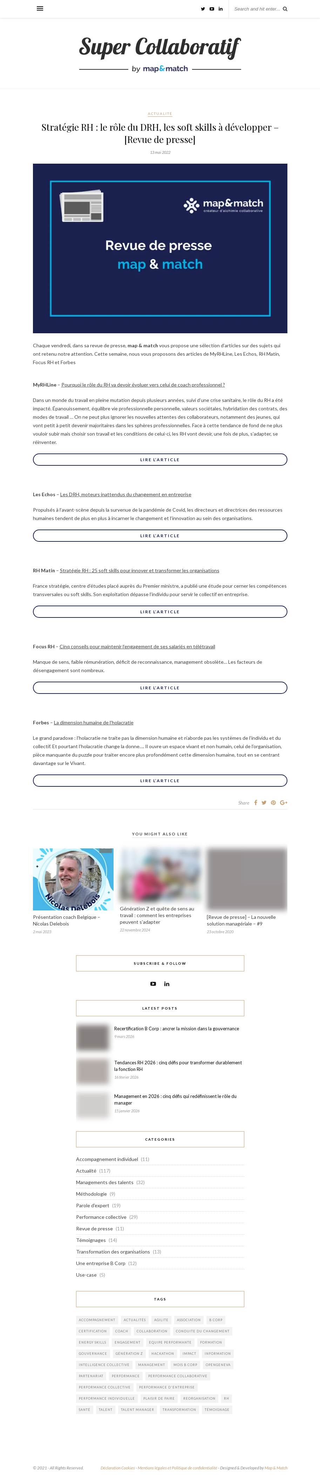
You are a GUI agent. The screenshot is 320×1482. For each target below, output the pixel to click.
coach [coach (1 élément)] (121, 1331)
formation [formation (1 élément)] (211, 1342)
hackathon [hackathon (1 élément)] (162, 1353)
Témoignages (91, 1240)
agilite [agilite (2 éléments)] (161, 1320)
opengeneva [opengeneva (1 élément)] (218, 1365)
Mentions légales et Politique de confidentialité (177, 1467)
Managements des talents (105, 1182)
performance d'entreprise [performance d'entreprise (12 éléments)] (167, 1387)
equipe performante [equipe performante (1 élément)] (170, 1342)
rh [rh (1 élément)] (226, 1398)
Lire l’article (160, 459)
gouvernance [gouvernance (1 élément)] (93, 1353)
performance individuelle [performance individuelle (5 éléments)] (107, 1398)
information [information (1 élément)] (218, 1353)
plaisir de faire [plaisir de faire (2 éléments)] (159, 1398)
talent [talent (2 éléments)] (106, 1410)
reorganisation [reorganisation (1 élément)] (199, 1398)
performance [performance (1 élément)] (126, 1376)
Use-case (86, 1275)
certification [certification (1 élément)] (93, 1331)
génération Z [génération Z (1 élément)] (129, 1353)
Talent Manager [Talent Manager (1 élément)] (137, 1410)
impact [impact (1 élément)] (189, 1353)
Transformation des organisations (113, 1252)
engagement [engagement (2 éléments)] (128, 1342)
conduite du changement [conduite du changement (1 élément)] (203, 1331)
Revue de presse (94, 1228)
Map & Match (276, 1467)
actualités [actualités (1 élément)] (135, 1320)
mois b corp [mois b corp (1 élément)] (185, 1365)
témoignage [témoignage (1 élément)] (217, 1410)
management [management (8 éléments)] (151, 1365)
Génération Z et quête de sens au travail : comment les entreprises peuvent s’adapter (157, 915)
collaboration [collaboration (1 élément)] (152, 1331)
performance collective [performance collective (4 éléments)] (105, 1387)
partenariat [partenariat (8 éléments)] (91, 1376)
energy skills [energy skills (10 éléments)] (92, 1342)
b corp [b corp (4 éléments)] (216, 1320)
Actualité (160, 113)
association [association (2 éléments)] (189, 1320)
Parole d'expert (92, 1205)
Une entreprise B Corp (100, 1263)
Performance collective (101, 1217)
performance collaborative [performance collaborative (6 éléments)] (177, 1376)
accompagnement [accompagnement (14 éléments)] (97, 1320)
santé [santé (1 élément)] (84, 1410)
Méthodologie (91, 1194)
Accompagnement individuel (107, 1159)
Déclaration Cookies (118, 1467)
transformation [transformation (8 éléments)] (179, 1410)
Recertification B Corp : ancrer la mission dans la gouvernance (176, 1028)
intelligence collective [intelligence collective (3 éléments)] (104, 1365)
